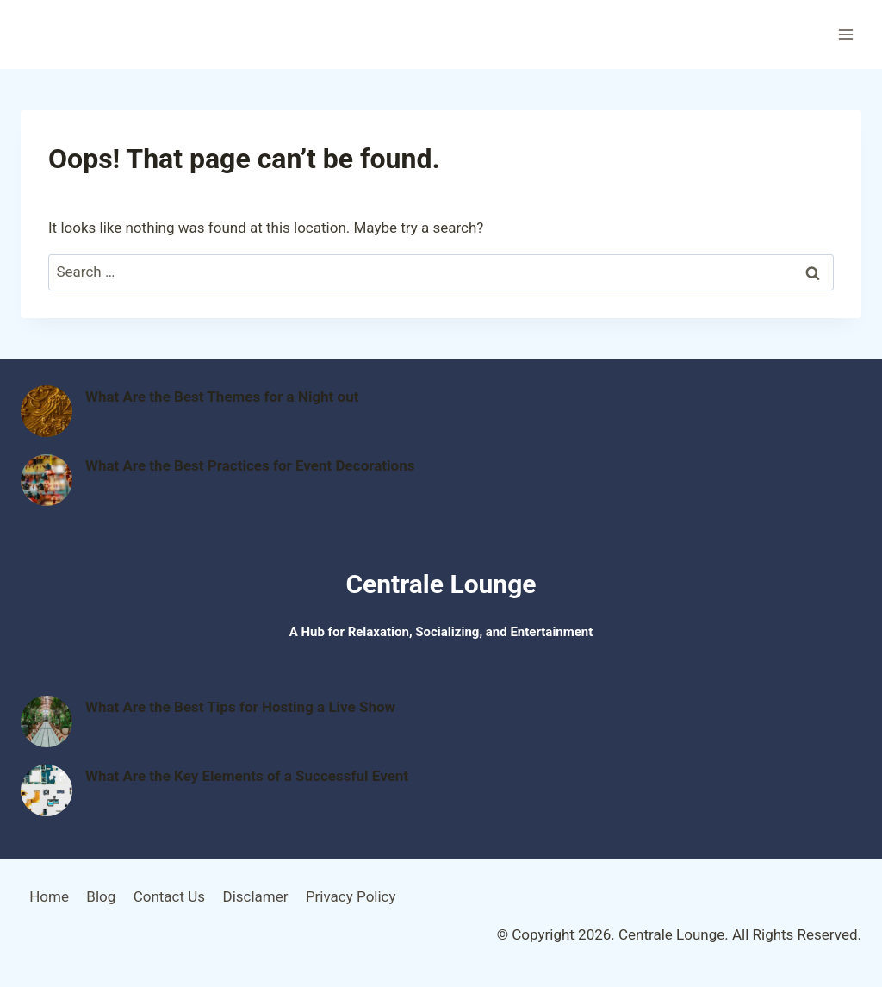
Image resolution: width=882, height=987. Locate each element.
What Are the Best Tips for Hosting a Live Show (240, 706)
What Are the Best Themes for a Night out (221, 396)
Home (49, 896)
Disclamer (255, 896)
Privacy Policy (351, 896)
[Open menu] (845, 34)
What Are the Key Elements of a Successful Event (246, 775)
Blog (100, 896)
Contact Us (169, 896)
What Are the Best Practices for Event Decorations (249, 465)
